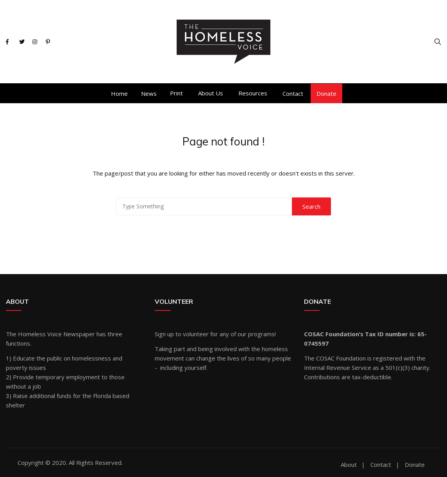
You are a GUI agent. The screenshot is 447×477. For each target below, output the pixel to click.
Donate (326, 93)
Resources (252, 93)
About (349, 465)
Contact (293, 93)
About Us (210, 93)
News (149, 93)
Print (176, 93)
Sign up (164, 334)
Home (119, 93)
